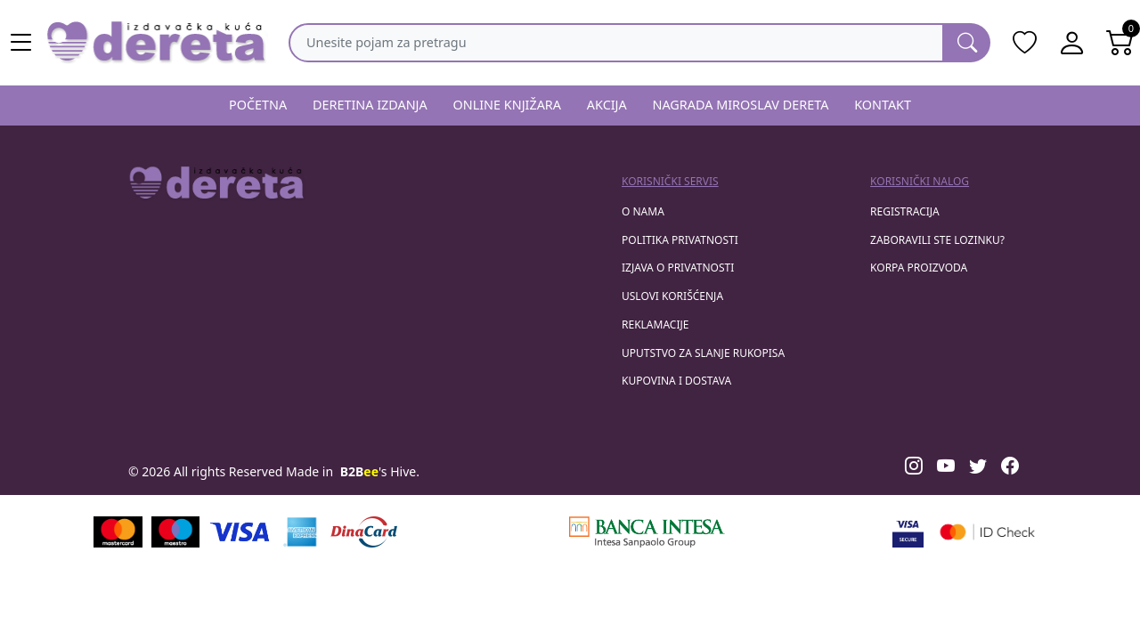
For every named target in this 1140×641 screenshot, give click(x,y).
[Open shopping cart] (1120, 42)
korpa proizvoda (918, 267)
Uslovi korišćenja (672, 296)
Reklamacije (655, 324)
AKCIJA (607, 104)
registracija (905, 211)
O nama (643, 211)
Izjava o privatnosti (678, 267)
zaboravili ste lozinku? (937, 239)
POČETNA (258, 104)
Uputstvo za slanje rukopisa (703, 353)
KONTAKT (882, 104)
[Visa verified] (908, 532)
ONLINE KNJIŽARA (507, 104)
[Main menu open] (21, 42)
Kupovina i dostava (676, 380)
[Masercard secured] (987, 532)
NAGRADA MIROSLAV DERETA (741, 104)
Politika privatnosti (680, 239)
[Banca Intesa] (647, 532)
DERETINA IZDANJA (370, 104)
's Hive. (379, 471)
